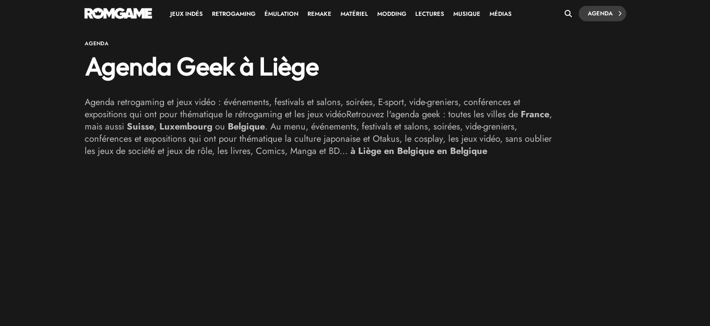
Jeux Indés (186, 14)
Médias (500, 14)
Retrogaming (233, 14)
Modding (391, 14)
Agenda (605, 13)
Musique (466, 14)
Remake (319, 14)
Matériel (354, 14)
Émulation (281, 14)
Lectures (429, 14)
